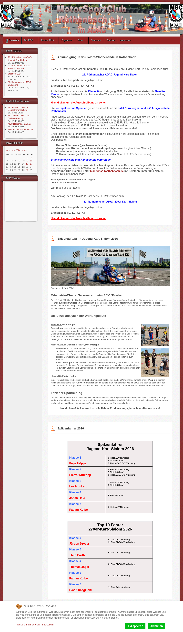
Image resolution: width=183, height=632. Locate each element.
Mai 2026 (16, 150)
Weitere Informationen (28, 624)
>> (25, 150)
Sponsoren (96, 40)
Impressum (125, 40)
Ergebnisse (66, 40)
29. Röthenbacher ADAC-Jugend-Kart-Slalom (20, 58)
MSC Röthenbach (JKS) (19, 124)
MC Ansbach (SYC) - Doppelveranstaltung (18, 108)
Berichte (111, 40)
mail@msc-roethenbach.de (107, 171)
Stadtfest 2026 (15, 74)
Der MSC (28, 40)
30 (27, 170)
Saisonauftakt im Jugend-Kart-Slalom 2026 (87, 238)
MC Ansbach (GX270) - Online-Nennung (19, 117)
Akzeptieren (135, 626)
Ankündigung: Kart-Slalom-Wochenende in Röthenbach (96, 57)
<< (7, 150)
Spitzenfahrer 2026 (70, 428)
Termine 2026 (47, 40)
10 (31, 160)
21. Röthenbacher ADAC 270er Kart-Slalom (19, 67)
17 (31, 164)
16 (27, 164)
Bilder (80, 40)
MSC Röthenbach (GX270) (20, 129)
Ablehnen (156, 626)
